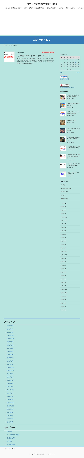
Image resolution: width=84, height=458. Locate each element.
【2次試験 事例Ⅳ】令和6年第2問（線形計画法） (73, 147)
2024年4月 (63, 275)
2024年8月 (63, 262)
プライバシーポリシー (11, 448)
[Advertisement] (42, 23)
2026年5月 (63, 206)
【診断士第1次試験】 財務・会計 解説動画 (73, 96)
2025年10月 (64, 220)
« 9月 (61, 72)
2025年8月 (63, 227)
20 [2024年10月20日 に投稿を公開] (78, 64)
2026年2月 (63, 213)
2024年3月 (63, 279)
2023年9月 (63, 299)
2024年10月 (64, 255)
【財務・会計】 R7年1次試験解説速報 (73, 173)
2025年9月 (63, 224)
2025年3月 (63, 241)
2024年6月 (63, 268)
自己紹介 (63, 195)
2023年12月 (64, 289)
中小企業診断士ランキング (67, 87)
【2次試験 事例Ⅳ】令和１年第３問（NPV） (34, 55)
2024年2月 (63, 282)
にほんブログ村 (64, 79)
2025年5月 (63, 234)
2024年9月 (63, 258)
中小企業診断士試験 (48, 52)
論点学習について (71, 120)
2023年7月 (63, 306)
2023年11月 (64, 293)
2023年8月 (63, 303)
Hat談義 (63, 185)
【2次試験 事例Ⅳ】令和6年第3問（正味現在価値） (73, 156)
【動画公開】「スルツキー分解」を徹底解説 (73, 112)
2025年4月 (63, 237)
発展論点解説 (64, 192)
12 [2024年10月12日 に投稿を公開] (76, 62)
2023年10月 (64, 296)
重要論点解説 (64, 198)
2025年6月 (63, 231)
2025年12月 (64, 217)
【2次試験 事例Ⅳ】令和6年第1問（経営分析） (73, 164)
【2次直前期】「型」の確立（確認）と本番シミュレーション (73, 138)
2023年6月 (63, 310)
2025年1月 (63, 248)
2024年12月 (64, 251)
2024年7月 (63, 265)
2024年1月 (63, 286)
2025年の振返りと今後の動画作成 (73, 129)
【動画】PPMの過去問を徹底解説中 (73, 104)
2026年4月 (63, 210)
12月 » (78, 72)
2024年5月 (63, 272)
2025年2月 (63, 244)
